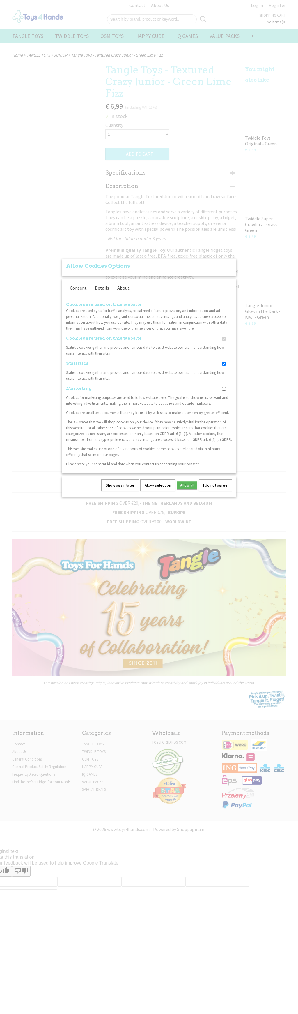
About (123, 288)
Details (102, 288)
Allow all (187, 485)
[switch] (224, 339)
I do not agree (215, 485)
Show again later (120, 485)
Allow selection (158, 485)
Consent (78, 288)
